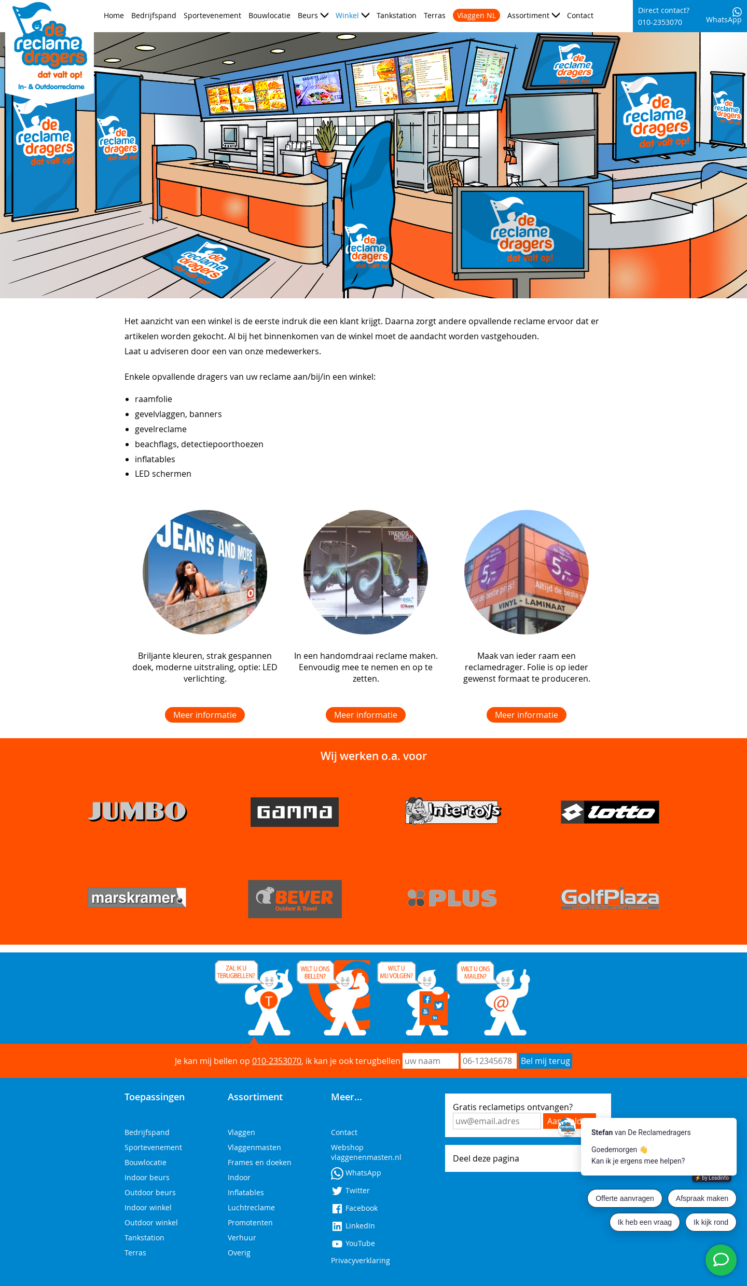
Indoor (239, 1177)
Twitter (350, 1190)
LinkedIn (353, 1225)
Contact (580, 15)
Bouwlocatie (269, 15)
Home (114, 15)
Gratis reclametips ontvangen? (513, 1107)
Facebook (354, 1208)
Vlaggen (241, 1132)
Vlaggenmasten (254, 1147)
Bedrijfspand (153, 15)
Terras (435, 15)
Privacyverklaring (360, 1260)
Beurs (308, 15)
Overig (239, 1252)
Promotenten (250, 1222)
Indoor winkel (148, 1207)
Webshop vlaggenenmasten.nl (366, 1152)
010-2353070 (276, 1061)
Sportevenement (212, 15)
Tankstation (397, 15)
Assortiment (528, 15)
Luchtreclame (251, 1207)
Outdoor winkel (151, 1222)
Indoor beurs (147, 1177)
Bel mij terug (545, 1061)
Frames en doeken (260, 1162)
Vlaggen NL (476, 15)
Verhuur (242, 1237)
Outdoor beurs (150, 1192)
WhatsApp (724, 15)
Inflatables (246, 1192)
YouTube (353, 1243)
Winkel (347, 15)
